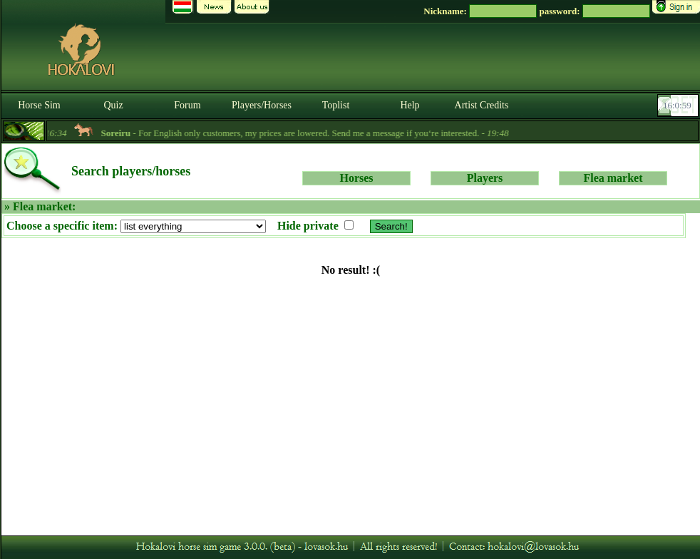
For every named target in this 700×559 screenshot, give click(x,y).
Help (409, 105)
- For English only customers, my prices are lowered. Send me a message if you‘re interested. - (311, 133)
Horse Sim (39, 105)
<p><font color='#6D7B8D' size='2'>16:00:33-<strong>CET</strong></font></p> (679, 105)
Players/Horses (262, 105)
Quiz (113, 105)
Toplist (336, 105)
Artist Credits (482, 105)
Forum (187, 105)
